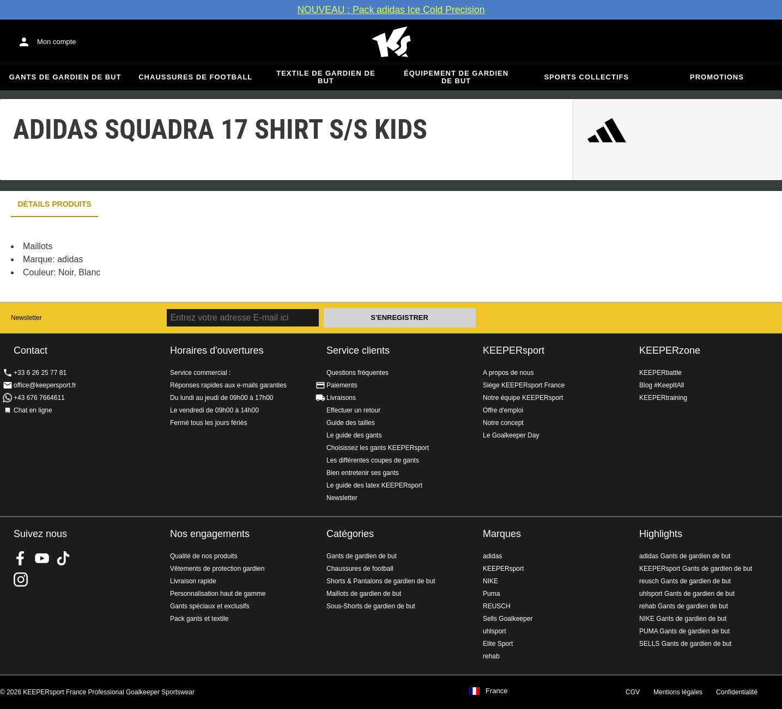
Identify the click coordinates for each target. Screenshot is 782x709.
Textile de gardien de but (325, 77)
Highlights (660, 533)
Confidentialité (736, 692)
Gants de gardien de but (65, 77)
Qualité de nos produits (203, 556)
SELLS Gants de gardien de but (685, 644)
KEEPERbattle (660, 373)
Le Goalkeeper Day (511, 435)
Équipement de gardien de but (456, 77)
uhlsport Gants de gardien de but (687, 593)
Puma (491, 593)
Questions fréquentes (357, 373)
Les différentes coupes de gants (372, 460)
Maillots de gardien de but (363, 593)
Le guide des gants (353, 435)
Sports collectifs (586, 77)
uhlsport (494, 631)
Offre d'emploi (503, 410)
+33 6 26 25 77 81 (40, 373)
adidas (492, 556)
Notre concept (503, 423)
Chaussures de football (195, 77)
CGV (633, 692)
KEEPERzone (669, 350)
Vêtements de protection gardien (217, 568)
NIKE (490, 581)
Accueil (391, 42)
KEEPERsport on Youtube (42, 558)
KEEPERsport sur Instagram (21, 579)
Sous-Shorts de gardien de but (370, 606)
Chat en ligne (33, 410)
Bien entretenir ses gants (362, 473)
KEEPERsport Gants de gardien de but (695, 568)
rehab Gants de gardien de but (683, 606)
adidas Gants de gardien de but (684, 556)
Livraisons (341, 398)
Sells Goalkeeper (507, 618)
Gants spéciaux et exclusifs (209, 606)
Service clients (358, 350)
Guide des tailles (350, 423)
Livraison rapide (193, 581)
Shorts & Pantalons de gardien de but (380, 581)
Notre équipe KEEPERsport (523, 398)
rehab (491, 656)
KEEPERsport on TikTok (63, 558)
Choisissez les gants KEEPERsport (377, 448)
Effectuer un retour (353, 410)
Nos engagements (210, 533)
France (496, 691)
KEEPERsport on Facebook (21, 558)
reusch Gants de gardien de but (685, 581)
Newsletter (26, 318)
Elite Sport (498, 644)
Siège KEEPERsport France (524, 385)
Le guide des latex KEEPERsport (374, 485)
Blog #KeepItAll (661, 385)
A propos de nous (508, 373)
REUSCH (497, 606)
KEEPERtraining (663, 398)
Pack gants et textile (199, 618)
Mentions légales (677, 692)
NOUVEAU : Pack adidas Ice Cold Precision (390, 9)
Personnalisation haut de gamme (217, 593)
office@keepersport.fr (45, 385)
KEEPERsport (513, 350)
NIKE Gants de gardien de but (682, 618)
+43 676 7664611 (39, 398)
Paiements (341, 385)
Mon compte (56, 42)
